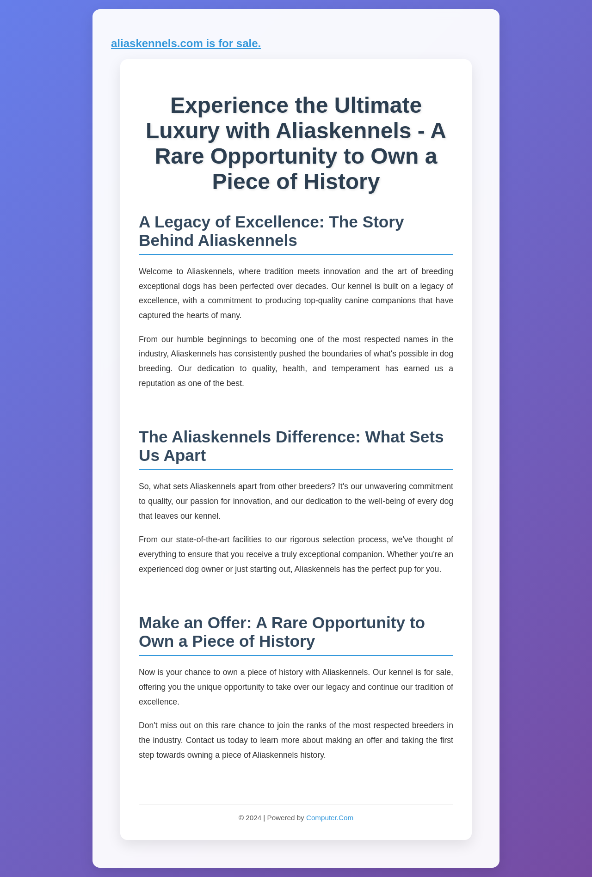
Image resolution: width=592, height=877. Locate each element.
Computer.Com (329, 818)
